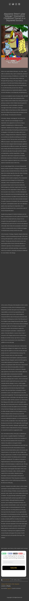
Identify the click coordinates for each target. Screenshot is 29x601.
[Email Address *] (13, 562)
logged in (9, 588)
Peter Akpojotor (15, 584)
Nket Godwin (8, 584)
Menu (14, 9)
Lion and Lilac (6, 579)
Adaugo (3, 584)
